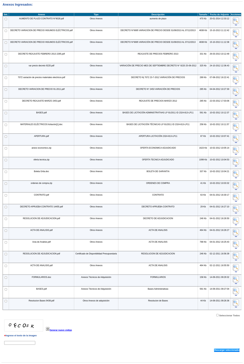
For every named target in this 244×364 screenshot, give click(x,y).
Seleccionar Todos (229, 315)
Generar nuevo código (61, 330)
